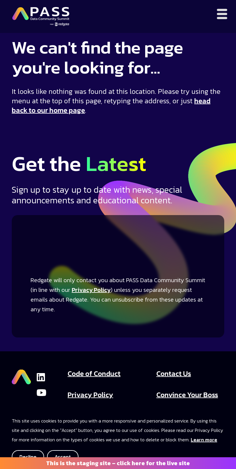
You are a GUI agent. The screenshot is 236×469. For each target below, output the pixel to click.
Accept (63, 456)
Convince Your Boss (187, 395)
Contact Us (173, 373)
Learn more (204, 439)
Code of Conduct (94, 373)
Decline (27, 456)
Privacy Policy (91, 289)
